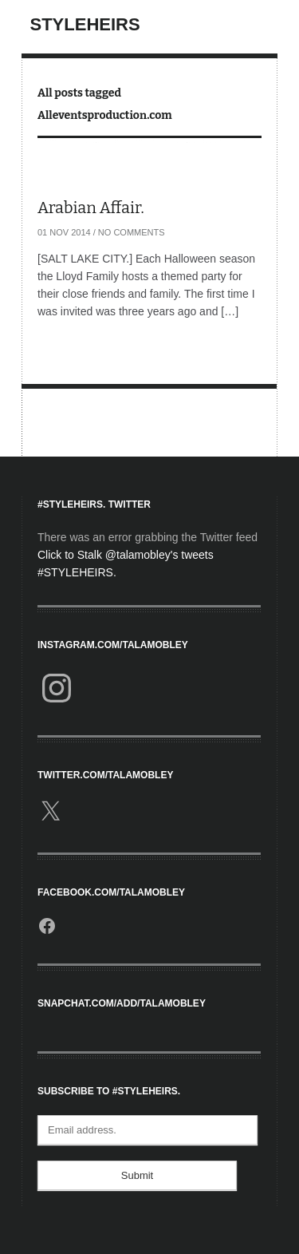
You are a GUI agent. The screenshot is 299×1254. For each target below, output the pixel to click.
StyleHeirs (85, 24)
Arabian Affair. (90, 207)
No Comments (131, 232)
